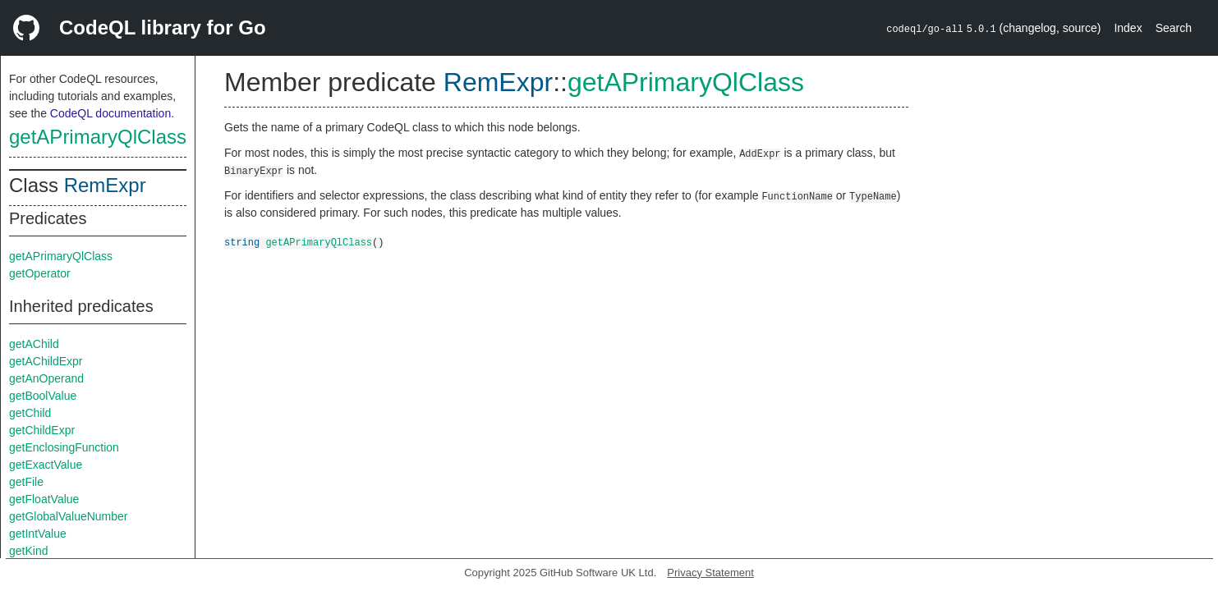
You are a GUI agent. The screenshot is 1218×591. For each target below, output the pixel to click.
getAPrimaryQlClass (97, 137)
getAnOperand (46, 378)
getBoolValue (42, 395)
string (242, 242)
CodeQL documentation (110, 113)
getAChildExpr (46, 361)
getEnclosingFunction (64, 447)
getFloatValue (44, 499)
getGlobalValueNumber (68, 516)
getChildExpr (42, 430)
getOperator (40, 273)
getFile (26, 481)
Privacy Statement (710, 572)
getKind (28, 550)
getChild (30, 412)
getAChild (34, 343)
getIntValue (38, 533)
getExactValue (45, 464)
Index (1128, 27)
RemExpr (105, 185)
